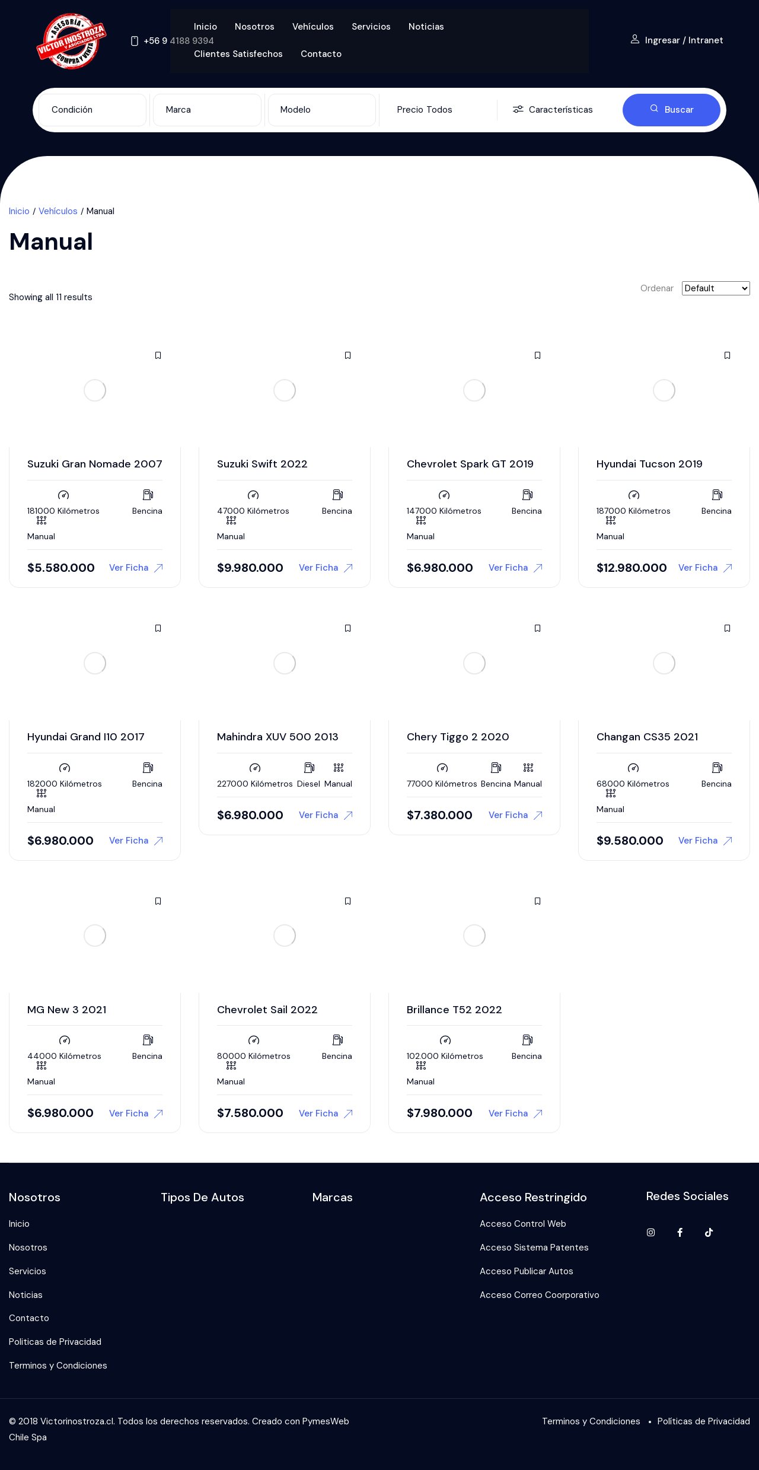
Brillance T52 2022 (454, 1010)
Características (552, 110)
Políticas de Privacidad (704, 1421)
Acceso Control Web (523, 1224)
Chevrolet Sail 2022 (267, 1010)
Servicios (371, 27)
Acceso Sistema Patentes (534, 1247)
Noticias (426, 27)
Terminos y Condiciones (58, 1366)
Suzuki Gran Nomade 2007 (94, 464)
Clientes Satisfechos (238, 54)
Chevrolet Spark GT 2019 (470, 464)
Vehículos (313, 27)
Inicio (205, 27)
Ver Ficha (135, 568)
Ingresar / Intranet (676, 40)
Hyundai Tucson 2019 (650, 464)
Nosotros (255, 27)
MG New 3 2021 (66, 1010)
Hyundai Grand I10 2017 (86, 737)
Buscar (672, 110)
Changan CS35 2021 (647, 737)
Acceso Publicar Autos (526, 1271)
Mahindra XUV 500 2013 (278, 737)
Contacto (321, 54)
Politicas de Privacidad (55, 1342)
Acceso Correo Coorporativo (539, 1295)
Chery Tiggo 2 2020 (458, 737)
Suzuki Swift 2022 (262, 464)
